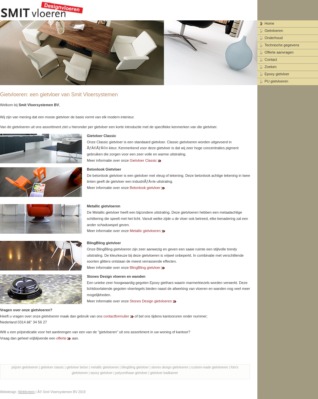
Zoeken (271, 67)
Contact (271, 59)
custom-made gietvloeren (209, 367)
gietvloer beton (77, 367)
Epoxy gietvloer (277, 74)
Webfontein (26, 392)
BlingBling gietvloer (145, 268)
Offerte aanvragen (279, 52)
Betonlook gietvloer (145, 188)
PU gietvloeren (276, 81)
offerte (61, 338)
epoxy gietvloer (101, 373)
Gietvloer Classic (143, 160)
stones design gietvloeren (170, 367)
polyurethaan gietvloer (131, 373)
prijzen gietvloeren (24, 367)
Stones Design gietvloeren (151, 301)
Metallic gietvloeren (145, 231)
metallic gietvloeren (105, 367)
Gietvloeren (274, 31)
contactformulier (116, 316)
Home (269, 23)
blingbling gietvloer (135, 367)
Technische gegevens (282, 45)
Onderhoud (274, 38)
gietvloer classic (52, 367)
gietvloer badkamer (164, 373)
